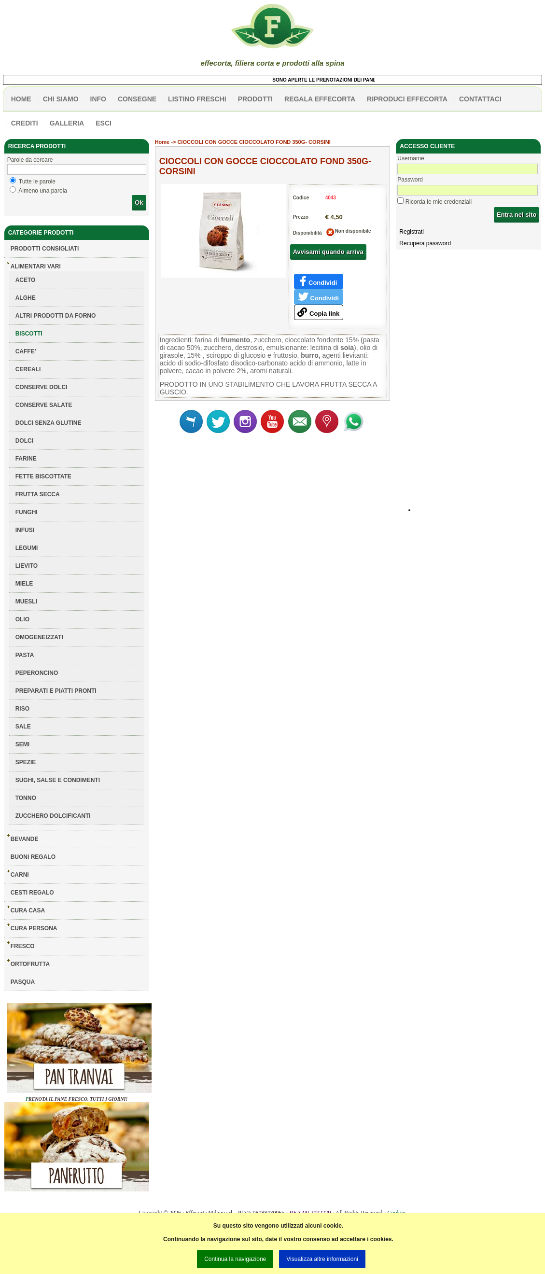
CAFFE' (25, 351)
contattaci (480, 99)
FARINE (26, 458)
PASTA (24, 655)
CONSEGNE (137, 99)
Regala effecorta (319, 99)
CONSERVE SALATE (43, 405)
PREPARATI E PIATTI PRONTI (56, 690)
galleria (67, 123)
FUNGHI (26, 512)
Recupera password (425, 243)
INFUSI (24, 530)
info (98, 99)
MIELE (24, 583)
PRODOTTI (255, 99)
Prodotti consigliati (45, 248)
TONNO (25, 798)
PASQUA (23, 982)
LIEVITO (26, 565)
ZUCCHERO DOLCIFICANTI (53, 815)
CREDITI (24, 123)
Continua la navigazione (235, 1259)
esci (104, 123)
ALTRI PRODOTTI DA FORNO (55, 315)
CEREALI (28, 369)
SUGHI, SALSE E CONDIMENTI (57, 780)
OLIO (22, 619)
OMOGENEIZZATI (39, 637)
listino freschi (197, 99)
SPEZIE (25, 762)
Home (162, 142)
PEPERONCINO (36, 673)
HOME (21, 99)
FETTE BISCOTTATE (43, 476)
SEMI (22, 744)
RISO (22, 708)
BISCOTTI (28, 333)
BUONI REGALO (33, 857)
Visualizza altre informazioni (322, 1259)
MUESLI (26, 601)
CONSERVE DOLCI (41, 387)
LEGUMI (26, 548)
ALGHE (25, 297)
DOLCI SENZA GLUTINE (48, 423)
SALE (23, 726)
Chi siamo (61, 99)
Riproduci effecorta (407, 99)
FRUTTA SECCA (37, 494)
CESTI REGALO (32, 892)
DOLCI (24, 440)
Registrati (411, 231)
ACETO (25, 280)
